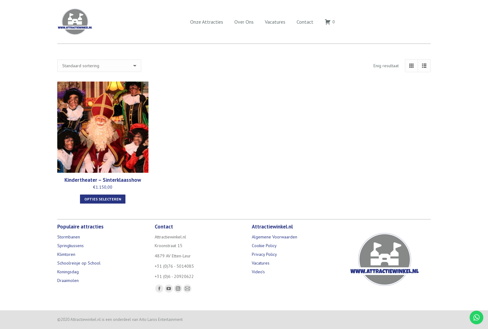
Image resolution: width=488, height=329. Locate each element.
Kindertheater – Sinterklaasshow (102, 179)
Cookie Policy (264, 245)
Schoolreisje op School (79, 263)
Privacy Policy (264, 254)
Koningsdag (68, 272)
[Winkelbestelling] (99, 65)
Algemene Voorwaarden (274, 237)
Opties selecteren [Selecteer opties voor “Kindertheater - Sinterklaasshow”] (102, 199)
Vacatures (261, 263)
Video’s (258, 272)
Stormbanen (68, 237)
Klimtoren (66, 254)
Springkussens (70, 245)
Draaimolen (68, 280)
